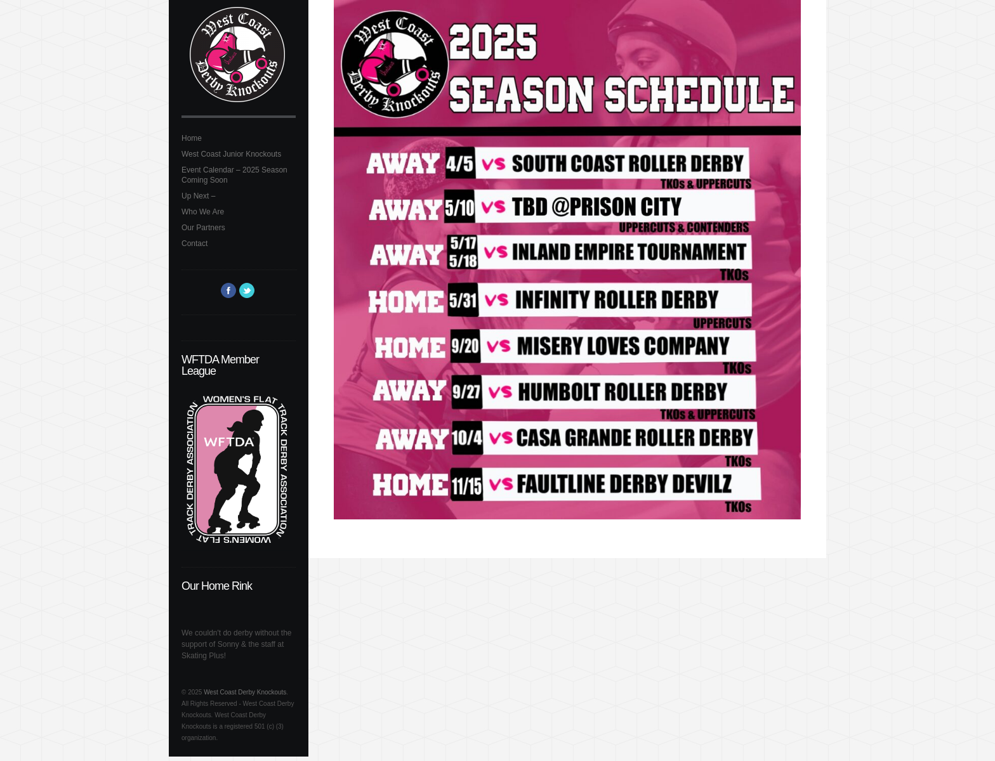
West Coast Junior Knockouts (231, 154)
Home (191, 138)
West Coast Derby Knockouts (245, 692)
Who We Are (202, 211)
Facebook (228, 290)
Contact (194, 243)
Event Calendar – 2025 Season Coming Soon (234, 175)
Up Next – (198, 196)
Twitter (246, 290)
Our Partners (203, 227)
